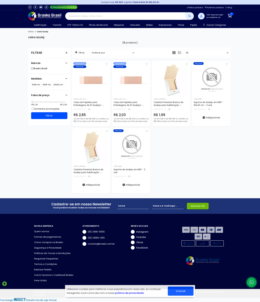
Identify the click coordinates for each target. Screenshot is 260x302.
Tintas (181, 25)
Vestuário (135, 25)
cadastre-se (214, 17)
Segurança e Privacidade (47, 247)
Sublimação (40, 25)
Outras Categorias (214, 25)
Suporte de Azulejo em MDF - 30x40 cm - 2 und (208, 104)
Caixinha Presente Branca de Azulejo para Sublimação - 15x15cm (168, 104)
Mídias (149, 25)
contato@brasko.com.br (98, 244)
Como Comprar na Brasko (48, 242)
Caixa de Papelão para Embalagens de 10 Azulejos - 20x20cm (88, 104)
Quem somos (41, 231)
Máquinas (119, 25)
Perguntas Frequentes (46, 258)
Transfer (57, 25)
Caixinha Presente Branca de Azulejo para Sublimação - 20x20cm (88, 171)
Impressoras (165, 25)
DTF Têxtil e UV (75, 25)
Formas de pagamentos (47, 236)
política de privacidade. (129, 293)
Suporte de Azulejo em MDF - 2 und (129, 171)
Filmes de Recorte (98, 25)
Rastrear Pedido (43, 269)
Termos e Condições (45, 264)
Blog (228, 7)
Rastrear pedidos (214, 7)
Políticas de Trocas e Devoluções (52, 253)
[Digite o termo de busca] (125, 16)
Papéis (193, 25)
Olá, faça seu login (215, 14)
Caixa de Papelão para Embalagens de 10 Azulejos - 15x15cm (128, 104)
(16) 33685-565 (93, 238)
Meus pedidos (195, 7)
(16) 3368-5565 (93, 232)
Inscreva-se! (198, 205)
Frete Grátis (40, 280)
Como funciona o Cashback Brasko (53, 275)
